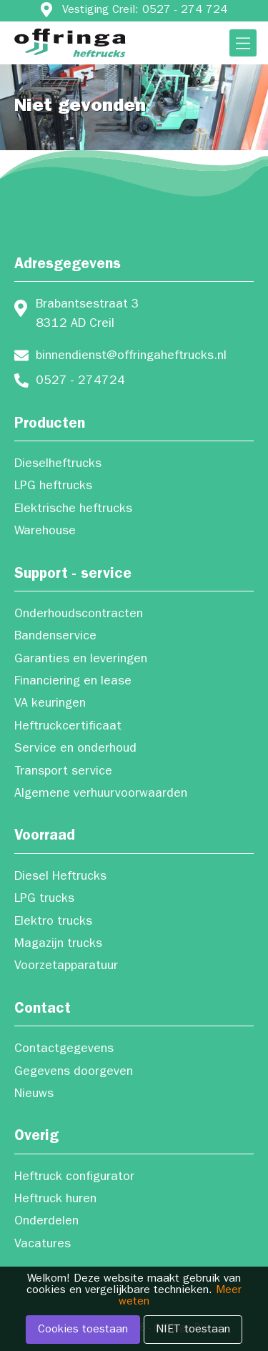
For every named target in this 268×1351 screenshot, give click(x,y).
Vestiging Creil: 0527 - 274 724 (144, 10)
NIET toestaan (193, 1330)
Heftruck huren (55, 1200)
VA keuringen (50, 704)
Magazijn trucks (58, 944)
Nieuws (34, 1095)
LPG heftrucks (53, 487)
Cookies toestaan (83, 1330)
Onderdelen (46, 1222)
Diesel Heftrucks (60, 877)
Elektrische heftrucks (73, 509)
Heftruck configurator (74, 1177)
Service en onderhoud (75, 749)
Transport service (63, 772)
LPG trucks (44, 899)
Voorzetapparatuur (66, 967)
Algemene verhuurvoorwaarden (100, 794)
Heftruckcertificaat (67, 727)
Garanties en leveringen (80, 660)
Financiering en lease (72, 682)
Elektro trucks (53, 922)
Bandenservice (55, 637)
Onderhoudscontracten (78, 615)
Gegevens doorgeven (73, 1072)
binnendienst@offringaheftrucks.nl (131, 356)
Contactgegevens (64, 1049)
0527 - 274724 (80, 381)
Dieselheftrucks (57, 464)
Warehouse (45, 532)
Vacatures (42, 1245)
